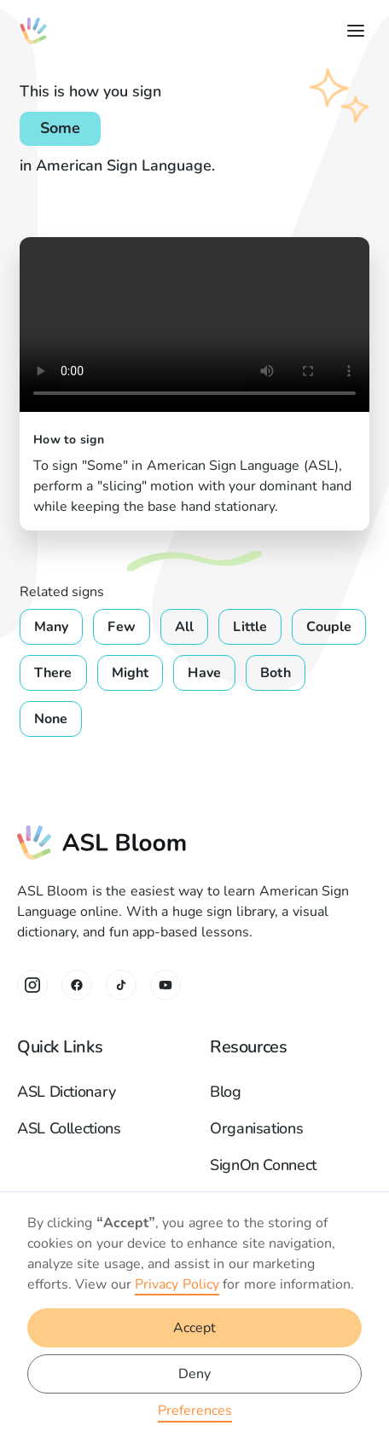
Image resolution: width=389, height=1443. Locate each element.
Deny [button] (194, 1374)
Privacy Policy (176, 1284)
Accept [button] (194, 1327)
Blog (225, 1091)
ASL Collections (69, 1128)
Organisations (256, 1128)
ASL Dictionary (66, 1091)
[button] (352, 30)
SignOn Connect (263, 1165)
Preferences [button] (195, 1410)
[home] (33, 30)
